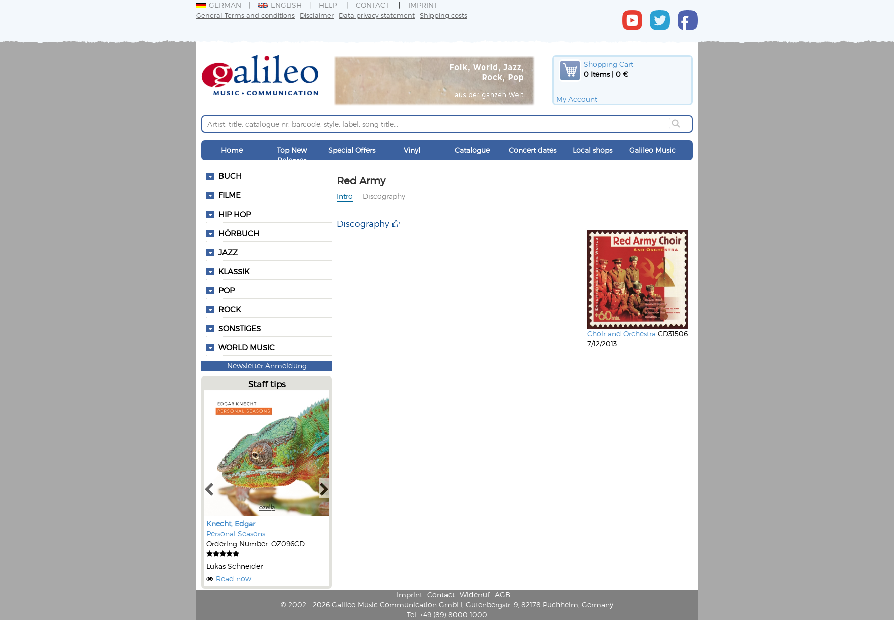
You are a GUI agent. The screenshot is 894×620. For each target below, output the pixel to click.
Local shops (592, 150)
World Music (246, 347)
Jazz (228, 252)
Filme (229, 194)
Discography (384, 196)
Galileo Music (652, 150)
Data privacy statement (377, 15)
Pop (226, 290)
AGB (502, 594)
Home (232, 150)
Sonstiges (239, 328)
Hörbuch (238, 233)
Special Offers (351, 150)
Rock (229, 309)
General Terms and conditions (245, 15)
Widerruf (475, 594)
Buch (230, 175)
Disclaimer (317, 15)
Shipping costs (443, 15)
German (218, 5)
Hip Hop (234, 214)
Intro (345, 196)
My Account (576, 99)
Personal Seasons (235, 533)
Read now (233, 578)
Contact (372, 5)
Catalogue (472, 150)
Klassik (233, 271)
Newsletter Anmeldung (267, 365)
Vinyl (412, 150)
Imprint (423, 5)
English (280, 5)
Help (328, 5)
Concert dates (532, 150)
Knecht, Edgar (230, 523)
